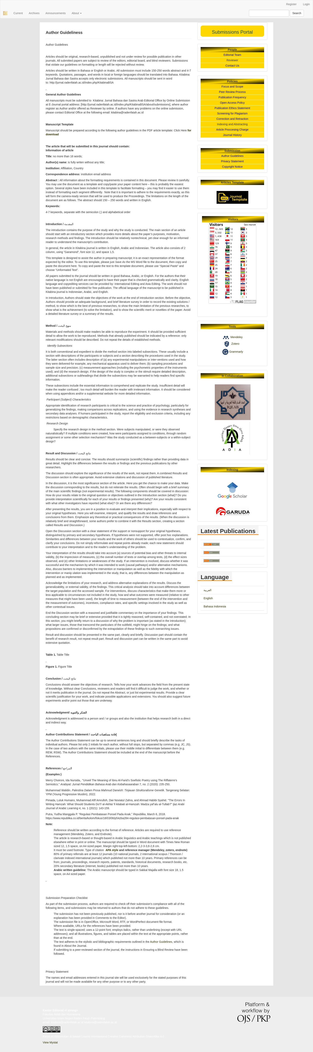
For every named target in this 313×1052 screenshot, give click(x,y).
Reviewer (232, 60)
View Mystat (50, 1042)
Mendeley (236, 337)
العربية (207, 590)
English (208, 598)
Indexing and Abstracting (232, 124)
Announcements (56, 13)
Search (296, 13)
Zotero (235, 343)
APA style (112, 850)
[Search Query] (269, 13)
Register (291, 4)
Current (18, 13)
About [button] (77, 13)
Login (306, 4)
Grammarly (236, 351)
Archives (34, 13)
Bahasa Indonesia (215, 606)
